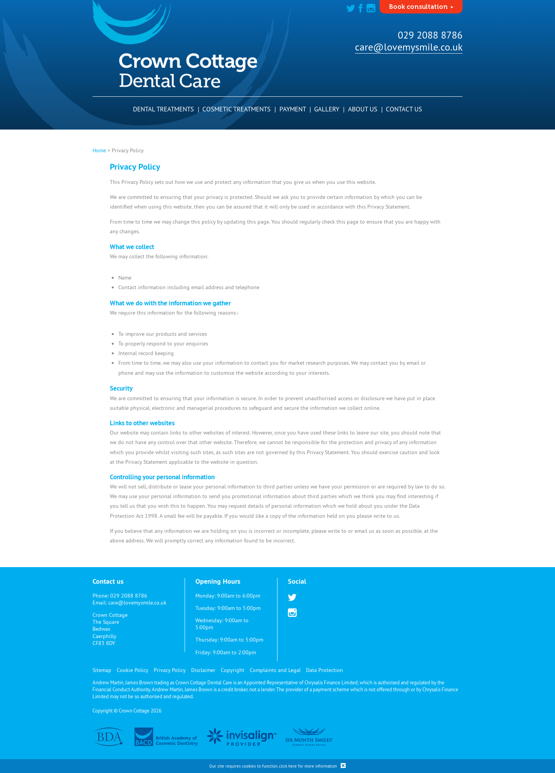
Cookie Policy (132, 670)
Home (99, 150)
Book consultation (418, 6)
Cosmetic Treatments (239, 109)
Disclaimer (203, 670)
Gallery (329, 109)
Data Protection (324, 670)
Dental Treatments (166, 109)
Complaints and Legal (275, 670)
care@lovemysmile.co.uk (408, 46)
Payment (295, 109)
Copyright (232, 670)
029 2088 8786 (430, 35)
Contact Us (404, 109)
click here (288, 766)
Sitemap (101, 670)
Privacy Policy (170, 670)
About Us (365, 109)
